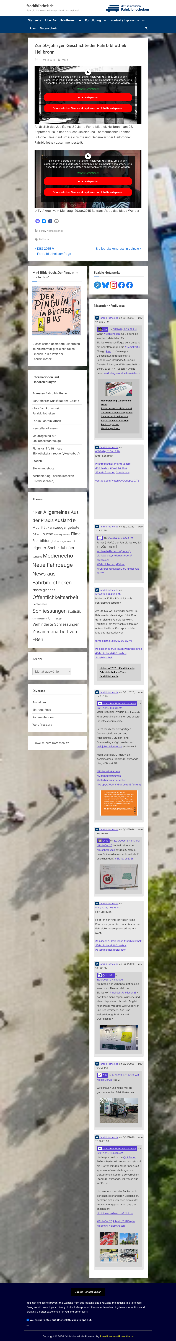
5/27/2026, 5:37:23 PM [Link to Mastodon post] (120, 538)
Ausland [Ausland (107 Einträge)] (63, 520)
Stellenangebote (43, 468)
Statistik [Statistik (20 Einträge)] (74, 611)
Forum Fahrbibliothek (46, 421)
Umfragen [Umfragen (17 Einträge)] (55, 618)
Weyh (64, 59)
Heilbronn (44, 239)
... (28, 1324)
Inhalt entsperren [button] (88, 97)
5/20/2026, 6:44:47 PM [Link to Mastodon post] (127, 840)
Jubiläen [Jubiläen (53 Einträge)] (67, 547)
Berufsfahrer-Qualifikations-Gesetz (55, 401)
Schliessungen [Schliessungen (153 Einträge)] (49, 611)
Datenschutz (49, 28)
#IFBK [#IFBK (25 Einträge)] (37, 512)
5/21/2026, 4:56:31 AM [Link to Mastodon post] (109, 708)
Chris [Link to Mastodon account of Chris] (103, 840)
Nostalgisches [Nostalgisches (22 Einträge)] (43, 590)
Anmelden (39, 702)
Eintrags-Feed (41, 709)
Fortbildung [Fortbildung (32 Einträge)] (42, 540)
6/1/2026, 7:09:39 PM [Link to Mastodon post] (125, 329)
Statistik (37, 461)
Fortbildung (93, 20)
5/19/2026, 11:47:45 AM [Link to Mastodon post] (110, 1153)
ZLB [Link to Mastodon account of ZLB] (102, 1075)
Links (32, 28)
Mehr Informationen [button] (88, 88)
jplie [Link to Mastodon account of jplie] (102, 329)
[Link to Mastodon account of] (100, 538)
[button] (37, 221)
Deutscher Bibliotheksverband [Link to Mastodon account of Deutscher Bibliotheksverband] (117, 703)
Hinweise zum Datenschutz (50, 743)
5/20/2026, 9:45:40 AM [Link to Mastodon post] (110, 979)
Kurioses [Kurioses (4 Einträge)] (37, 556)
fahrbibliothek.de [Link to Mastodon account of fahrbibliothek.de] (106, 318)
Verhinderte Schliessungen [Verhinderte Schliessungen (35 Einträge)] (55, 624)
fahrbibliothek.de (40, 6)
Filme (42, 230)
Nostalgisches (55, 230)
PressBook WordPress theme (116, 1336)
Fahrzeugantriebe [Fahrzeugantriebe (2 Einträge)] (62, 534)
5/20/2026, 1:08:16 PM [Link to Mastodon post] (108, 907)
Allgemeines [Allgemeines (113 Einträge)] (56, 512)
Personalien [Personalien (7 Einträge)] (40, 604)
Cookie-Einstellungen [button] (88, 1291)
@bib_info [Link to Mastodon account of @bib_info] (105, 975)
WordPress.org (42, 724)
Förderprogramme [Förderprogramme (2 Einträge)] (62, 541)
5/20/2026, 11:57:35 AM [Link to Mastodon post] (125, 1075)
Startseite (34, 20)
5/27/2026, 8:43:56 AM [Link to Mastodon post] (108, 594)
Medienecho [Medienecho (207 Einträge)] (58, 556)
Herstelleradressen (45, 428)
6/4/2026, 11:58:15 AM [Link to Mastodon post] (107, 451)
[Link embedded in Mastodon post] (118, 406)
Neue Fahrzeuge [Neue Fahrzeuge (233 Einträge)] (52, 565)
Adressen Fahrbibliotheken (50, 393)
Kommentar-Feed (43, 717)
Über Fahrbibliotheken (60, 20)
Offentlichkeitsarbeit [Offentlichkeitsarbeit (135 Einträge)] (55, 597)
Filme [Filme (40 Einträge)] (76, 534)
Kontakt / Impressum (125, 20)
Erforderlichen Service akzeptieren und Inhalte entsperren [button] (88, 108)
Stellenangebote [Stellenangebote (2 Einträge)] (39, 619)
